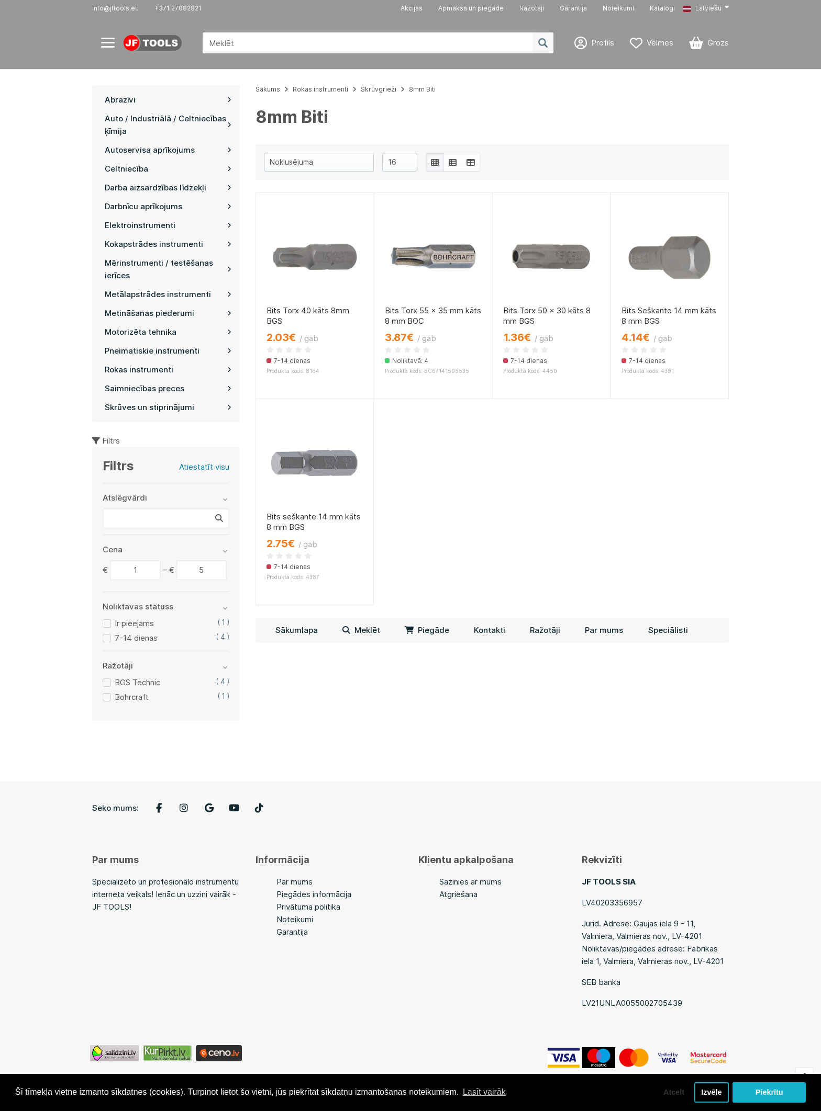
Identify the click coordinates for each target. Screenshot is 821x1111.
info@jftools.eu (115, 8)
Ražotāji (531, 8)
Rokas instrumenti (320, 89)
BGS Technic (137, 682)
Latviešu (702, 8)
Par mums (604, 630)
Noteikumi (618, 8)
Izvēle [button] (711, 1092)
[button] (706, 8)
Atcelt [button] (673, 1092)
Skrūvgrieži (378, 89)
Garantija (573, 8)
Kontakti (489, 630)
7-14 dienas (136, 638)
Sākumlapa (296, 630)
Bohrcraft (132, 697)
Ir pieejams (134, 623)
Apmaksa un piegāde (471, 8)
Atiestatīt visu (204, 467)
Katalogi (662, 8)
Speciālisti (668, 630)
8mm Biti (422, 89)
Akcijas (412, 8)
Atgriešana (458, 894)
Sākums (268, 89)
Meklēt (361, 630)
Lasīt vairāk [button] (484, 1091)
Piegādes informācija (313, 894)
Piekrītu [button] (769, 1092)
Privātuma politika (308, 907)
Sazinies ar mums (470, 882)
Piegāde (427, 630)
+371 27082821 (178, 8)
